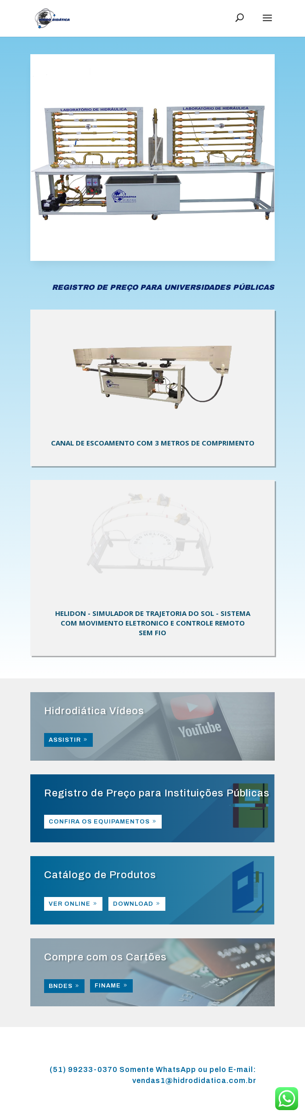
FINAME (108, 985)
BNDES (61, 986)
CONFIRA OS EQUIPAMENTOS (99, 821)
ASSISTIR (65, 740)
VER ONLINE (69, 904)
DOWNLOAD (133, 904)
